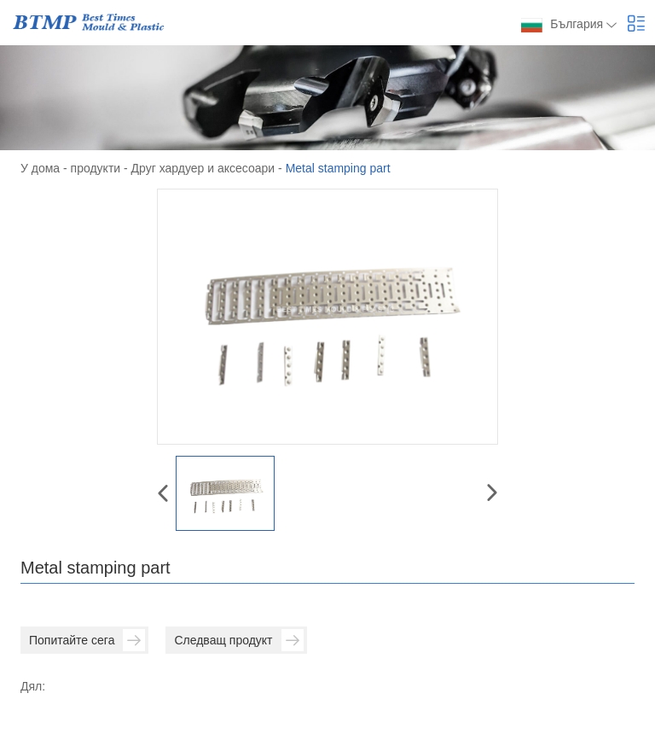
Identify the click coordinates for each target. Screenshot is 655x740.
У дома (40, 168)
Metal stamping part (338, 168)
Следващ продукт (238, 640)
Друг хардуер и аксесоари (203, 168)
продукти (96, 168)
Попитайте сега (87, 640)
